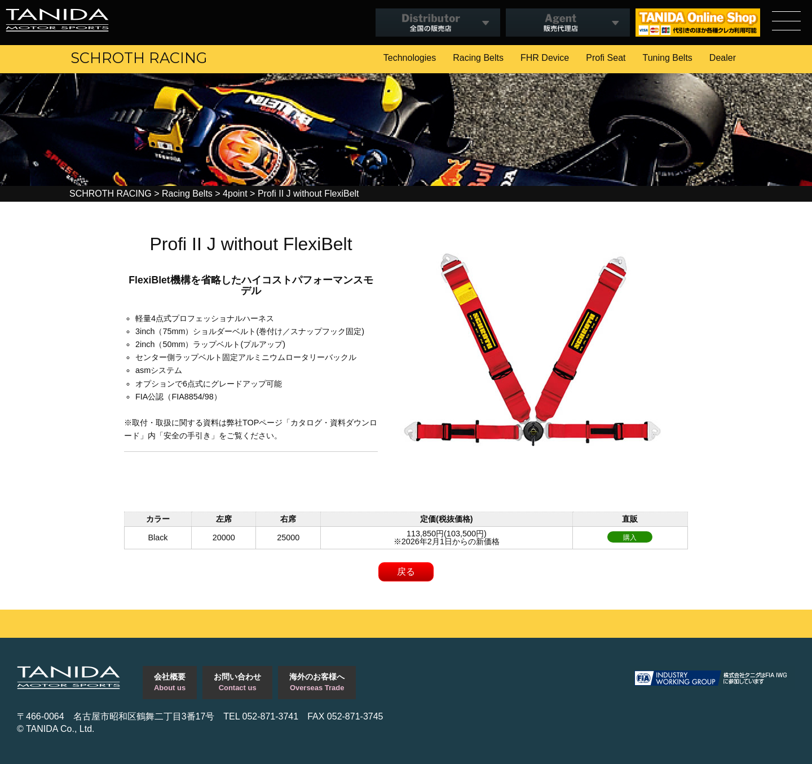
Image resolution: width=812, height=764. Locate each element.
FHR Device (544, 58)
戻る (406, 571)
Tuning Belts (667, 58)
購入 (630, 537)
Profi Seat (605, 58)
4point (235, 193)
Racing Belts (478, 58)
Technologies (409, 58)
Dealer (722, 58)
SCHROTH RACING (138, 57)
